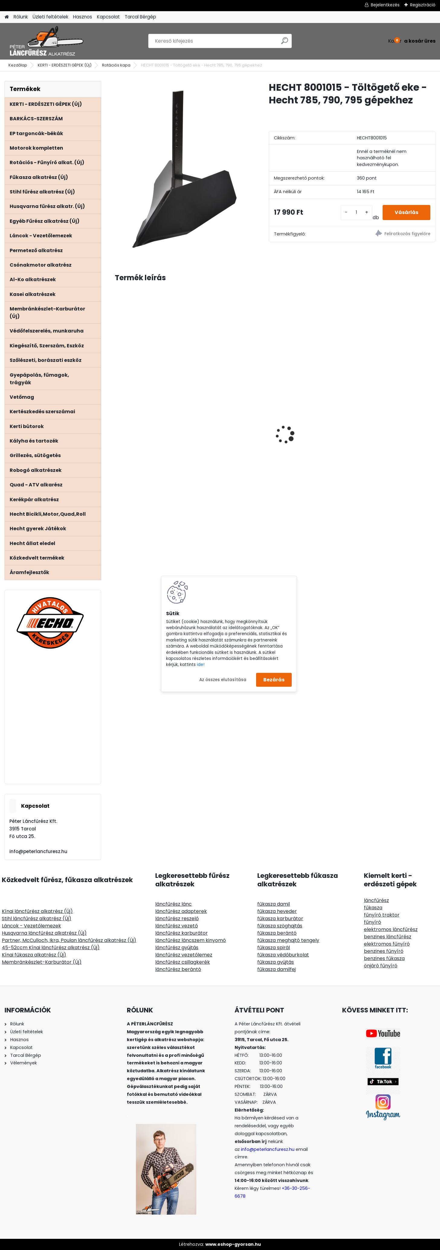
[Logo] (46, 41)
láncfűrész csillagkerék (182, 962)
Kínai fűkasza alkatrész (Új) (34, 954)
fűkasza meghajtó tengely (288, 940)
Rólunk (21, 17)
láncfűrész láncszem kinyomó (190, 940)
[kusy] (356, 212)
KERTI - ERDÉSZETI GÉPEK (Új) (65, 65)
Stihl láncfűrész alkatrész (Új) (36, 918)
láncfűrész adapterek (181, 911)
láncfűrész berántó (178, 969)
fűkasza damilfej (276, 969)
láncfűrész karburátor (181, 933)
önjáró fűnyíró (380, 965)
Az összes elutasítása (222, 679)
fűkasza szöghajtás (279, 925)
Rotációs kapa (116, 65)
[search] (284, 43)
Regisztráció (422, 5)
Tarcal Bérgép (140, 17)
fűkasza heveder (277, 911)
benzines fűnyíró (383, 951)
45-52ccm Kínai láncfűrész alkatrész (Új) (51, 947)
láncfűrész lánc (173, 904)
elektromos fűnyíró (387, 943)
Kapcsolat (108, 17)
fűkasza (373, 907)
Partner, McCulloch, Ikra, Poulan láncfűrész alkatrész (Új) (69, 940)
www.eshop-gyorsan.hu (233, 1244)
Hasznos (82, 17)
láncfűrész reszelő (177, 918)
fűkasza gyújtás (275, 962)
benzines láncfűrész (387, 936)
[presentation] (118, 424)
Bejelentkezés (385, 5)
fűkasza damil (273, 904)
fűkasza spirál (273, 947)
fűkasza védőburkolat (283, 954)
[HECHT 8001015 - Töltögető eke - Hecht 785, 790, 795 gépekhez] (182, 169)
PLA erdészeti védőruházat (394, 463)
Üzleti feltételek (50, 17)
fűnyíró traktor (382, 914)
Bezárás (273, 679)
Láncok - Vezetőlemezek (31, 925)
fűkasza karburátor (280, 918)
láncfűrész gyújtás (176, 947)
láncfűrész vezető (176, 925)
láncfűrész (376, 900)
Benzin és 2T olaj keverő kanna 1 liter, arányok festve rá (152, 467)
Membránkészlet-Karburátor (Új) (42, 962)
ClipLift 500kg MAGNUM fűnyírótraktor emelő (227, 419)
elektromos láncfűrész (391, 929)
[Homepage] (7, 17)
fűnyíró (372, 922)
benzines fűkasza (384, 958)
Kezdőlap (17, 65)
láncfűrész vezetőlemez (183, 954)
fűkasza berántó (277, 933)
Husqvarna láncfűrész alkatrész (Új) (44, 933)
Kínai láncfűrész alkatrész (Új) (37, 911)
